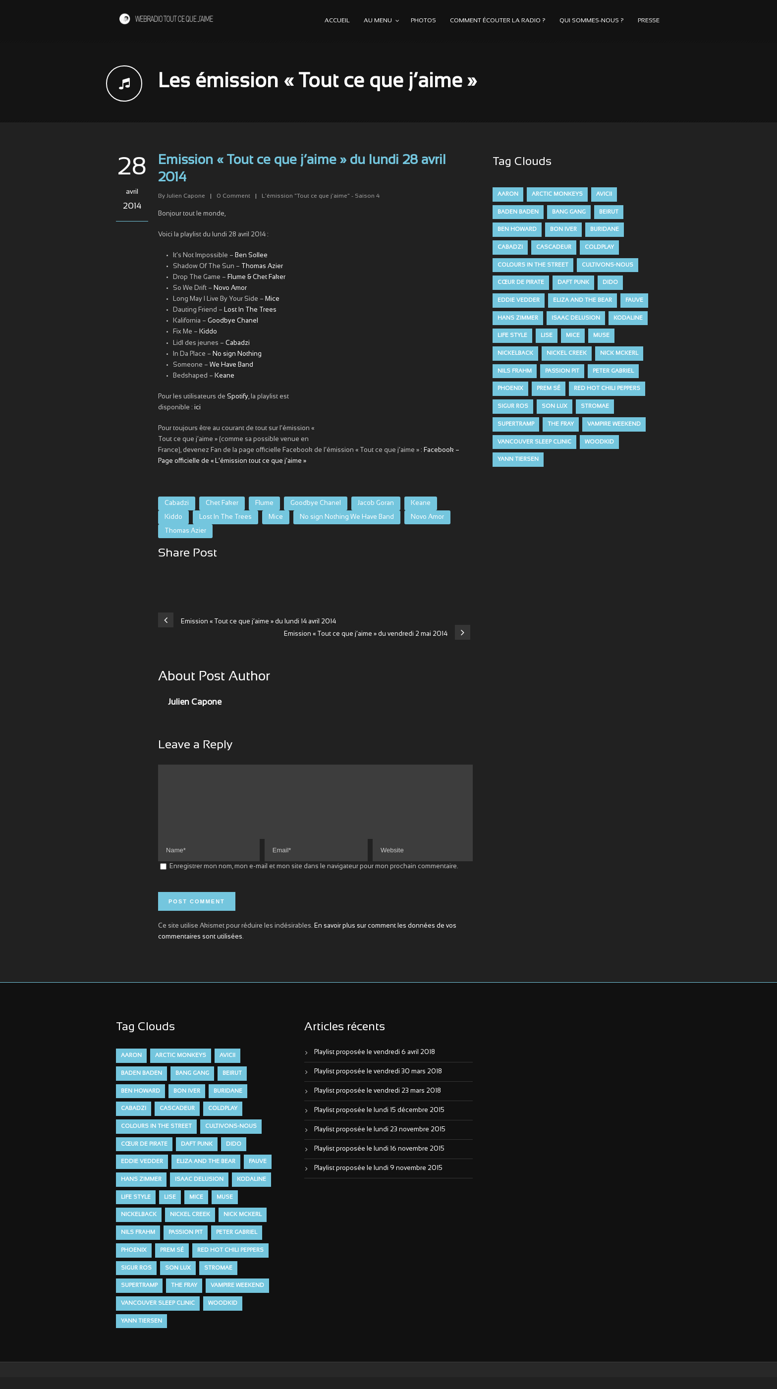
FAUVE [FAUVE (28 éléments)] (634, 300)
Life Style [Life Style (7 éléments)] (512, 335)
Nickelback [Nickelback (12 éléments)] (515, 353)
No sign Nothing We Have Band (347, 517)
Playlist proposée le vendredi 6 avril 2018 (374, 1064)
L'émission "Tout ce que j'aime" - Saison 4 (321, 196)
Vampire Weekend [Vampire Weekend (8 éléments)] (614, 424)
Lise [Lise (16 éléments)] (547, 335)
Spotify (237, 397)
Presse (649, 21)
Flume (264, 503)
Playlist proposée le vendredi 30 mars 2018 (378, 1084)
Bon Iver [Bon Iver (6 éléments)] (563, 229)
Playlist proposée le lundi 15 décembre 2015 (379, 1122)
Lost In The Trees (250, 310)
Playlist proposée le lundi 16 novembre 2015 (379, 1161)
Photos (423, 21)
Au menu (378, 21)
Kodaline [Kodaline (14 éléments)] (628, 318)
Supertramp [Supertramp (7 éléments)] (516, 424)
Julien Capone (185, 196)
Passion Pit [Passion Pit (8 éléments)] (562, 371)
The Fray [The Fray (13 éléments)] (561, 424)
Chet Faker (222, 503)
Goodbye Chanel (233, 321)
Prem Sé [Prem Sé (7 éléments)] (548, 388)
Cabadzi (237, 343)
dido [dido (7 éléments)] (610, 282)
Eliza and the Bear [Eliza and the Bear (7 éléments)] (582, 300)
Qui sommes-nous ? (591, 21)
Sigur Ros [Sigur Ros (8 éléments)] (513, 406)
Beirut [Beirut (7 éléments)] (608, 212)
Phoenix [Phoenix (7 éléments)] (510, 388)
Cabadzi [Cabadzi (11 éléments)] (510, 247)
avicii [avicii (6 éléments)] (604, 194)
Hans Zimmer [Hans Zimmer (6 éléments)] (518, 318)
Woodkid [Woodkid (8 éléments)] (599, 442)
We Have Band (231, 365)
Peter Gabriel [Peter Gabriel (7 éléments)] (613, 371)
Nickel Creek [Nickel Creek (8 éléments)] (567, 353)
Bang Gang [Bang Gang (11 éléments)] (569, 212)
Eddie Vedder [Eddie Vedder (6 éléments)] (519, 300)
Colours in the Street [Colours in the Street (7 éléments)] (533, 265)
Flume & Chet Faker (256, 277)
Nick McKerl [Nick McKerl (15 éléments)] (619, 353)
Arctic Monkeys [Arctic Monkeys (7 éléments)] (557, 194)
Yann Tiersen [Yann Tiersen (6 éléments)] (518, 459)
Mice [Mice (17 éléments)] (573, 335)
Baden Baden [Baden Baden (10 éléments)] (518, 212)
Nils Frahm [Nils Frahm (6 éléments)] (515, 371)
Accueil (337, 21)
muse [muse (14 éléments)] (601, 335)
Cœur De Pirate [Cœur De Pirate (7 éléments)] (521, 282)
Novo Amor (230, 288)
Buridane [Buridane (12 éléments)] (604, 229)
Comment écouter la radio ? (498, 21)
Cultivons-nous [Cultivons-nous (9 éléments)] (607, 265)
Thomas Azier (262, 267)
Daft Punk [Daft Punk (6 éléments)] (573, 282)
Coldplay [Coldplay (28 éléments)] (599, 247)
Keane (224, 376)
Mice (272, 299)
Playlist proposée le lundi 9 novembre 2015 (378, 1180)
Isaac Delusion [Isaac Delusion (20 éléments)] (576, 318)
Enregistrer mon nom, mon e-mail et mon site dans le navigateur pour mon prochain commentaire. (313, 879)
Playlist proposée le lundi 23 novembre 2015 (379, 1142)
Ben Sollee (251, 256)
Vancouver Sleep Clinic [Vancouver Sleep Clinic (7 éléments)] (534, 442)
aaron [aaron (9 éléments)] (508, 194)
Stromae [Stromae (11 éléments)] (595, 406)
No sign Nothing (237, 354)
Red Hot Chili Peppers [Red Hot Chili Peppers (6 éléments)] (607, 388)
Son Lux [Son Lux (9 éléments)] (554, 406)
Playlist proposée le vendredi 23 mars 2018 (377, 1103)
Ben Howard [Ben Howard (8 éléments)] (517, 229)
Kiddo (208, 332)
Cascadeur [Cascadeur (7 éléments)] (553, 247)
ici (197, 408)
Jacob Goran (376, 503)
